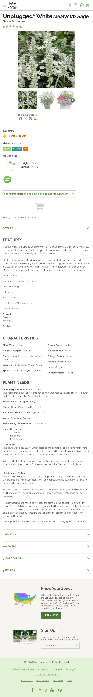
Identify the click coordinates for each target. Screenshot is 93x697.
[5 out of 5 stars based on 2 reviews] (12, 26)
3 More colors (13, 558)
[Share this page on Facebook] (20, 119)
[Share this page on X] (25, 119)
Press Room (42, 680)
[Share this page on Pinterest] (30, 119)
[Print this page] (35, 119)
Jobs (69, 680)
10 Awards (9, 546)
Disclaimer (58, 680)
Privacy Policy (73, 669)
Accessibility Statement (50, 669)
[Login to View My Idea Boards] (76, 3)
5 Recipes (9, 570)
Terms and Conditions (47, 674)
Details (8, 228)
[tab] (46, 228)
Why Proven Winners (23, 669)
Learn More (51, 615)
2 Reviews (9, 534)
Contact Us (27, 680)
